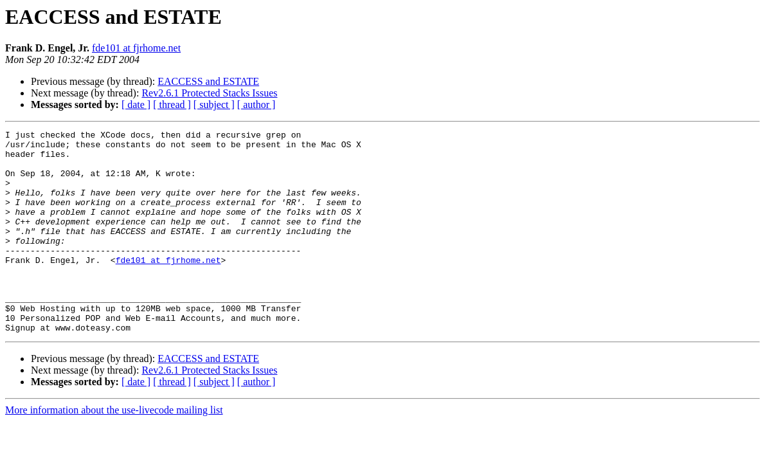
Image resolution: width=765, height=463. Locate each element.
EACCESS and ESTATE (208, 81)
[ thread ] (172, 104)
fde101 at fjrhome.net (136, 47)
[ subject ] (214, 104)
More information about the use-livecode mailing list (114, 450)
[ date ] (136, 104)
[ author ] (256, 104)
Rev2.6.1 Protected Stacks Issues (209, 92)
